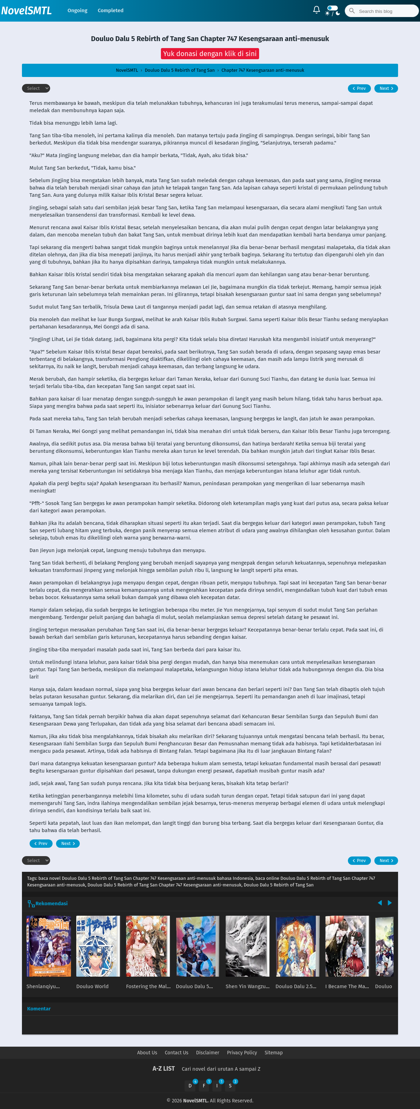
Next (387, 88)
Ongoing (77, 10)
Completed (111, 10)
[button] (210, 54)
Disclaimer (207, 1053)
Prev (358, 88)
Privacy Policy (242, 1053)
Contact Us (176, 1053)
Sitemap (274, 1053)
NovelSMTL (26, 11)
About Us (147, 1053)
